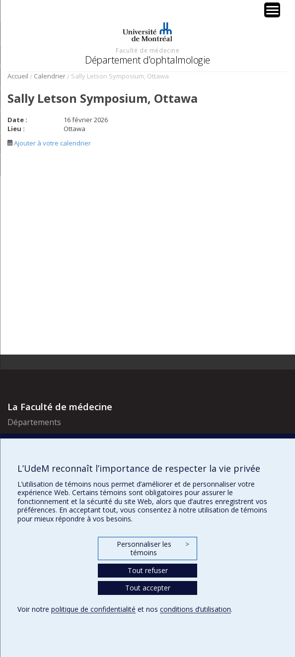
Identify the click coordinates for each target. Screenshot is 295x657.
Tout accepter (147, 587)
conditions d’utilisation (195, 609)
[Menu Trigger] (272, 9)
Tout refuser (148, 570)
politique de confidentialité (93, 609)
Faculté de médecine (147, 50)
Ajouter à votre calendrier (49, 143)
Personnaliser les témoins (153, 548)
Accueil (17, 76)
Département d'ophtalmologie (147, 60)
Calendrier (50, 76)
